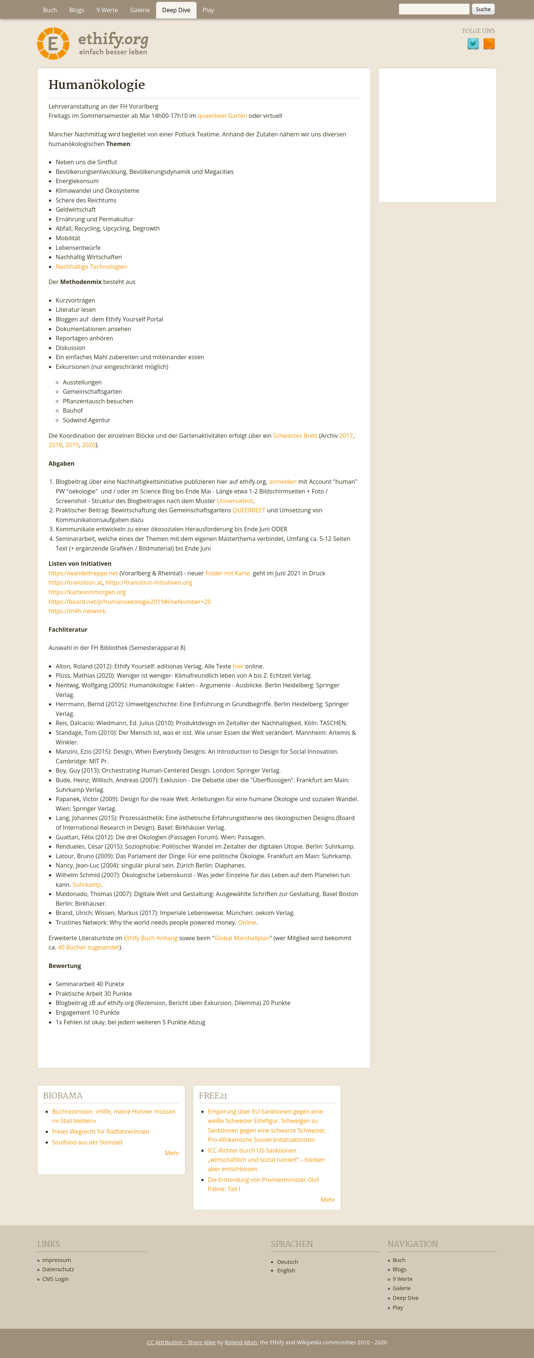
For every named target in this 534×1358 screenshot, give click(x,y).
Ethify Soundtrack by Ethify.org (437, 129)
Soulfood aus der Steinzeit (87, 1142)
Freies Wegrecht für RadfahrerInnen (100, 1131)
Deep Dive (176, 10)
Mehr (172, 1153)
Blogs (76, 10)
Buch (50, 10)
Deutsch (287, 1261)
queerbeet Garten (222, 116)
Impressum (56, 1259)
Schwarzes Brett (295, 436)
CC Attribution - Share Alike (181, 1342)
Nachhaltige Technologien (91, 266)
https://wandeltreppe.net (83, 573)
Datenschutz (58, 1269)
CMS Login (55, 1278)
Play (208, 10)
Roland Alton (241, 1342)
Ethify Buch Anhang (151, 938)
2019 (72, 445)
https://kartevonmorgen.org (87, 592)
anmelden (283, 482)
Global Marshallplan (242, 938)
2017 (346, 436)
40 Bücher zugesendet (88, 947)
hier (238, 666)
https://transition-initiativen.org (148, 582)
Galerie (140, 10)
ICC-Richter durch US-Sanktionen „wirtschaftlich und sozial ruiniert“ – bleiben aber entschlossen (266, 1159)
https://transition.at (75, 582)
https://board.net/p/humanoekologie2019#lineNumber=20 (130, 602)
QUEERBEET (249, 510)
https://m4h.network (77, 611)
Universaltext (235, 501)
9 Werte (107, 10)
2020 (89, 445)
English (286, 1270)
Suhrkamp (86, 884)
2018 (55, 445)
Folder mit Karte (227, 573)
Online (247, 922)
